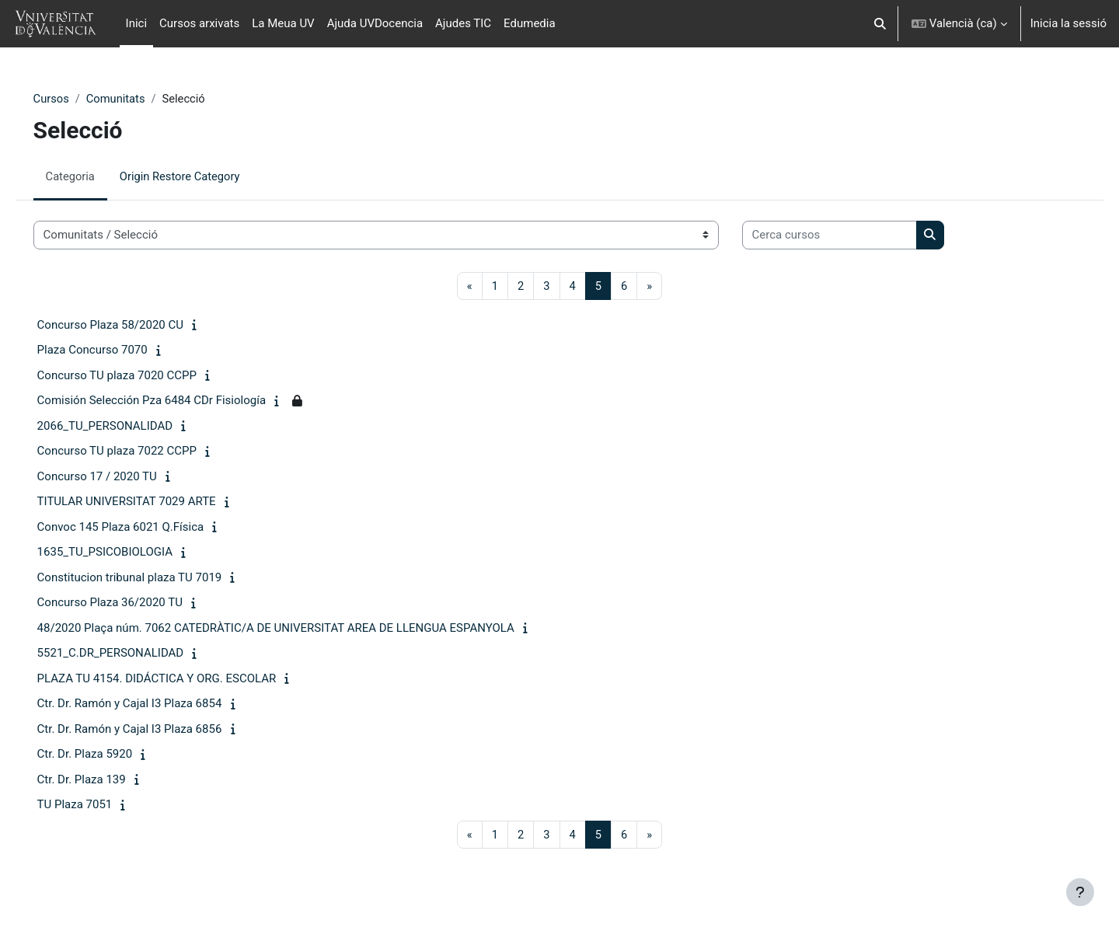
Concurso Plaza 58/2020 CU (132, 326)
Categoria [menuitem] (93, 176)
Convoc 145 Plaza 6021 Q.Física (142, 528)
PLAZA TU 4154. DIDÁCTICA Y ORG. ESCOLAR (178, 679)
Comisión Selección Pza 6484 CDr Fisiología (173, 401)
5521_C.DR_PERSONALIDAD (132, 654)
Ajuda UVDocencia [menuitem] (375, 23)
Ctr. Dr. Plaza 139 (103, 780)
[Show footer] (1080, 892)
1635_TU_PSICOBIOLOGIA (126, 553)
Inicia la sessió (1068, 23)
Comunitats (139, 99)
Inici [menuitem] (137, 23)
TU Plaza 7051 (96, 805)
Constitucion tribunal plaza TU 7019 (151, 578)
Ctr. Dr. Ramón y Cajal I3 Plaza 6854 (151, 704)
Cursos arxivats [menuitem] (199, 23)
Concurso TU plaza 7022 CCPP (138, 452)
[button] (880, 23)
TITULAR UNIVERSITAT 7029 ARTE (148, 502)
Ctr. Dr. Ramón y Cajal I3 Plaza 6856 (151, 730)
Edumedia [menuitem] (530, 23)
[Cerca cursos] (851, 235)
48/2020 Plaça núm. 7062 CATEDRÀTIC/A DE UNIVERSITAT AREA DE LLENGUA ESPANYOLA (297, 629)
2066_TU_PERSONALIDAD (127, 427)
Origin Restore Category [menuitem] (204, 176)
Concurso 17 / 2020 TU (119, 477)
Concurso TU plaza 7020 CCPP (138, 376)
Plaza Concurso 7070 (114, 350)
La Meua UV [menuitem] (283, 23)
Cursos (73, 99)
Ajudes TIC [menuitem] (463, 23)
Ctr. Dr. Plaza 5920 (107, 755)
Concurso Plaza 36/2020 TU (131, 603)
